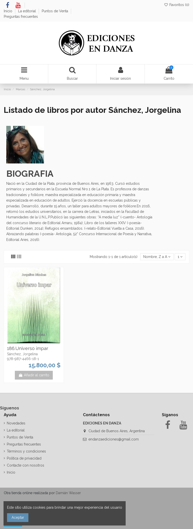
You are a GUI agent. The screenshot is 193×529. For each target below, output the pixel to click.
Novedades (16, 423)
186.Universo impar (27, 348)
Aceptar (18, 517)
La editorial (27, 11)
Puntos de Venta (55, 11)
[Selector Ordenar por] (156, 256)
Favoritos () (176, 5)
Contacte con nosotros (25, 465)
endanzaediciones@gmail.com (113, 439)
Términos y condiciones (26, 451)
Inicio (8, 11)
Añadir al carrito (33, 375)
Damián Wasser (68, 493)
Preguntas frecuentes (21, 17)
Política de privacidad (24, 458)
